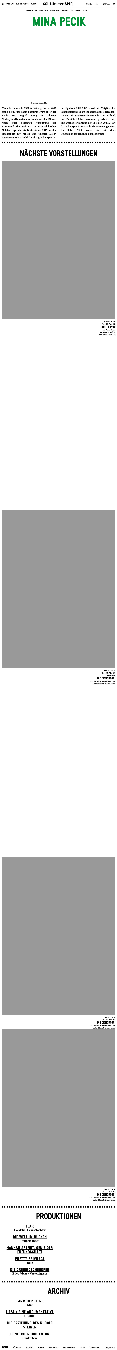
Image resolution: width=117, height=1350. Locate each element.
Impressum (110, 1347)
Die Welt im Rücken (30, 1237)
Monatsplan (31, 10)
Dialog (33, 4)
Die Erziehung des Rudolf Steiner (29, 1325)
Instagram (5, 1347)
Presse (41, 1347)
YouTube (7, 1347)
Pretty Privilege (30, 1259)
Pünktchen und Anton (29, 1334)
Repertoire (55, 10)
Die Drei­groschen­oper (29, 1270)
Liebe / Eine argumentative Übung (30, 1314)
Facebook (3, 1347)
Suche (18, 1347)
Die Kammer (75, 10)
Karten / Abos (22, 4)
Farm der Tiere (29, 1301)
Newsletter (53, 1347)
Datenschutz (95, 1347)
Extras (65, 10)
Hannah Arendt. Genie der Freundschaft (30, 1250)
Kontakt (29, 1347)
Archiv (85, 10)
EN (114, 4)
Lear (30, 1226)
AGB (82, 1347)
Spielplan (10, 4)
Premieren (43, 10)
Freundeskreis (69, 1347)
